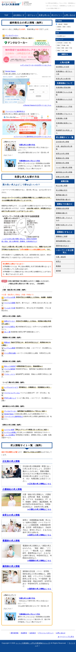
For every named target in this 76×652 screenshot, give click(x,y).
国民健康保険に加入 (63, 241)
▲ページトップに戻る (66, 636)
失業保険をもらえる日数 (64, 101)
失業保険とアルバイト (64, 114)
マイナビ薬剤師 (9, 369)
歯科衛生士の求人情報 (64, 172)
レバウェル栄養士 (10, 432)
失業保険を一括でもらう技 (64, 73)
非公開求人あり (61, 36)
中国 (70, 48)
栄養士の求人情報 (62, 177)
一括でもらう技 (31, 16)
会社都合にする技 (18, 16)
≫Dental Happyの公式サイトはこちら (37, 105)
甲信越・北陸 (64, 45)
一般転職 (59, 24)
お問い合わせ (69, 15)
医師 (63, 26)
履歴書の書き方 (61, 195)
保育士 (68, 26)
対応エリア (59, 39)
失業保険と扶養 (61, 118)
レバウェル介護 (9, 297)
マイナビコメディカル (12, 393)
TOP (6, 15)
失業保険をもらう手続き (64, 108)
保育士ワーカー (9, 321)
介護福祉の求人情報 (12, 489)
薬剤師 (58, 26)
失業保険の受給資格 (63, 87)
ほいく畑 (7, 332)
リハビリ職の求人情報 (64, 167)
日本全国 (59, 43)
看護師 (65, 24)
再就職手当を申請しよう (64, 131)
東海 (58, 48)
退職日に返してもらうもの (64, 219)
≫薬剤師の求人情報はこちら (39, 589)
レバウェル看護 (9, 348)
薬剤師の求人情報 (11, 566)
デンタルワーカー (11, 35)
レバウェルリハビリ (11, 387)
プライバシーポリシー (46, 633)
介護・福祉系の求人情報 (64, 148)
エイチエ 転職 (9, 429)
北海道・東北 (67, 43)
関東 (58, 45)
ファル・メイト (9, 374)
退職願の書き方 (61, 213)
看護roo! (7, 342)
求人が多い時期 (61, 185)
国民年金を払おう (62, 246)
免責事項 (24, 633)
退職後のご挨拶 (61, 236)
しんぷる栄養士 (9, 435)
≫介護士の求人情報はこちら (39, 509)
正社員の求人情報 (11, 461)
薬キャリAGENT (10, 366)
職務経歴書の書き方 (63, 199)
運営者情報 (14, 633)
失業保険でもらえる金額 (64, 93)
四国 (58, 50)
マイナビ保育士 (9, 327)
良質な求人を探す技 (44, 16)
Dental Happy (10, 71)
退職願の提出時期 (62, 208)
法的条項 (32, 633)
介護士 (58, 29)
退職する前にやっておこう (64, 226)
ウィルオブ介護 (9, 308)
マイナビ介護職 (9, 303)
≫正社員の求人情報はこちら (39, 484)
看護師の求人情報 (11, 540)
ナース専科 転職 (9, 353)
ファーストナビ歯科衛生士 (15, 111)
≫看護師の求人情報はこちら (39, 561)
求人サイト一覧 (56, 16)
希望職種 (59, 21)
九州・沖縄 (64, 50)
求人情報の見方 (61, 190)
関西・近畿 (64, 48)
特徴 (57, 33)
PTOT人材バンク (10, 398)
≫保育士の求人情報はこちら (39, 535)
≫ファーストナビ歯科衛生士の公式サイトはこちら (32, 136)
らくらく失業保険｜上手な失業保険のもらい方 (33, 643)
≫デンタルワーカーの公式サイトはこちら (35, 65)
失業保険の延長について (64, 124)
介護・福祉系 (61, 257)
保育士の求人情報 (11, 515)
